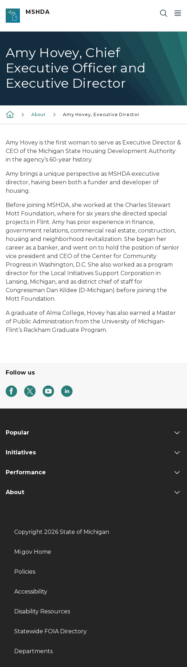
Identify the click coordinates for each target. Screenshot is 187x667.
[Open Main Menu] (177, 13)
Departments (33, 651)
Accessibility (30, 591)
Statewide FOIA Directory (50, 631)
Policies (24, 571)
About (38, 114)
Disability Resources (42, 611)
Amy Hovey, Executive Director (101, 114)
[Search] (163, 13)
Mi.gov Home (32, 551)
